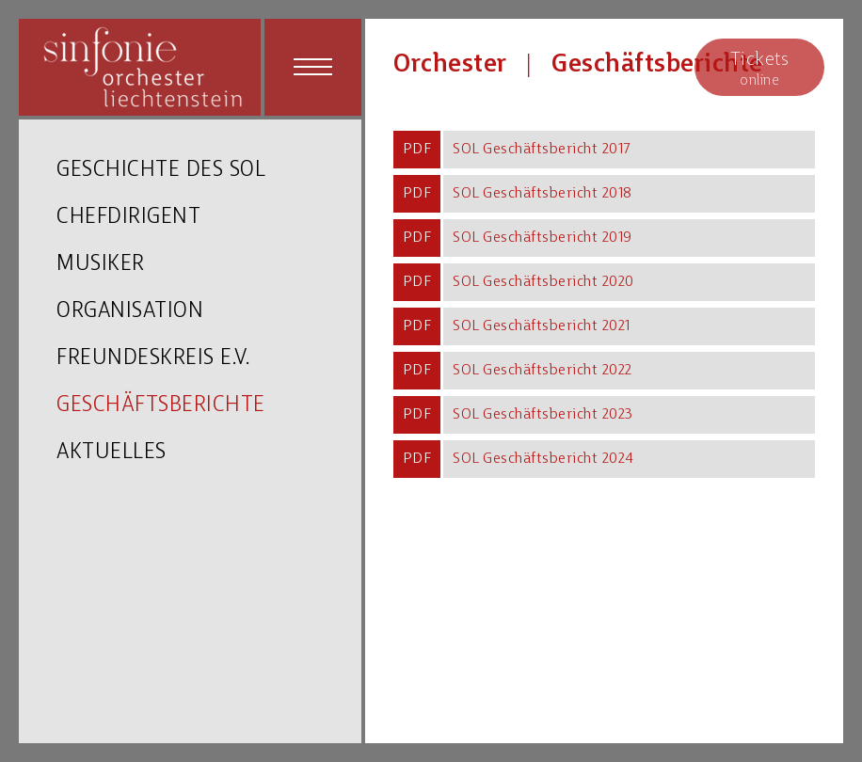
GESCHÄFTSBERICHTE (160, 406)
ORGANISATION (129, 312)
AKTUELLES (111, 453)
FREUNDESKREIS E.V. (152, 359)
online (759, 68)
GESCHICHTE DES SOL (160, 171)
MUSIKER (100, 265)
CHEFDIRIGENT (128, 218)
